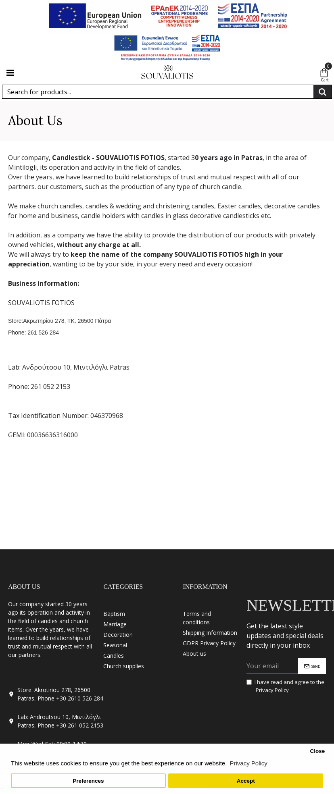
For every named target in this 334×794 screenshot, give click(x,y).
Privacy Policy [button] (248, 763)
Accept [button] (246, 781)
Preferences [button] (88, 781)
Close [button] (317, 751)
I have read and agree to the (285, 686)
